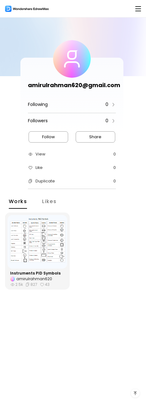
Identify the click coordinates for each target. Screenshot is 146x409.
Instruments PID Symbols (35, 273)
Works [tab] (18, 201)
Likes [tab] (49, 201)
